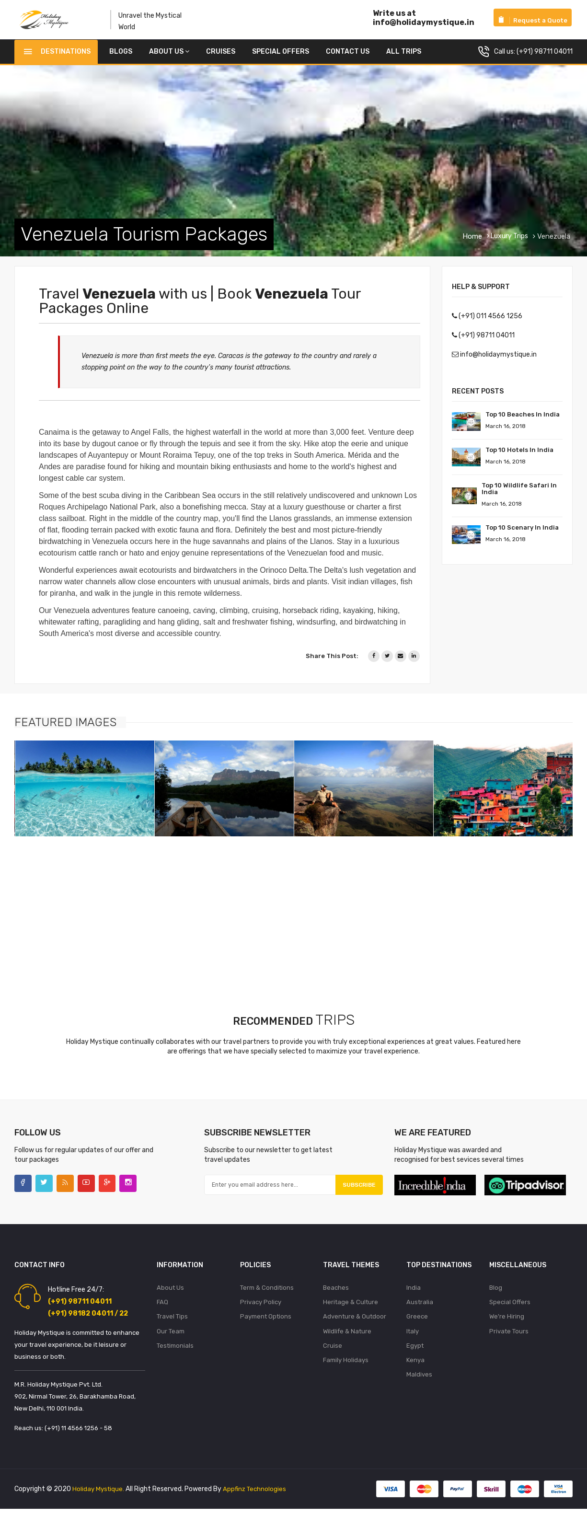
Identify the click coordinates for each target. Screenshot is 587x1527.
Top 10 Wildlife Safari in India (519, 496)
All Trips (403, 59)
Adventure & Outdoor (354, 1329)
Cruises (220, 59)
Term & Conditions (267, 1299)
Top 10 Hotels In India (519, 457)
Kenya (415, 1375)
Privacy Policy (260, 1314)
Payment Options (265, 1329)
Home (472, 243)
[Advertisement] (287, 923)
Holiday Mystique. (99, 1497)
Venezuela (552, 243)
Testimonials (175, 1360)
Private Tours (509, 1345)
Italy (412, 1345)
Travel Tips (172, 1329)
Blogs (120, 59)
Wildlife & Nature (347, 1345)
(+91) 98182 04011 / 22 (88, 1324)
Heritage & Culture (350, 1314)
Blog (495, 1299)
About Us (169, 59)
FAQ (162, 1314)
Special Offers (280, 59)
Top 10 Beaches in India (522, 421)
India (413, 1299)
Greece (417, 1329)
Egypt (415, 1360)
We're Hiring (506, 1329)
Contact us (347, 59)
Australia (419, 1314)
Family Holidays (345, 1375)
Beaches (336, 1299)
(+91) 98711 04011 (545, 59)
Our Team (170, 1345)
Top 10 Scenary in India (522, 534)
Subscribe (352, 1194)
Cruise (332, 1360)
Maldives (419, 1391)
